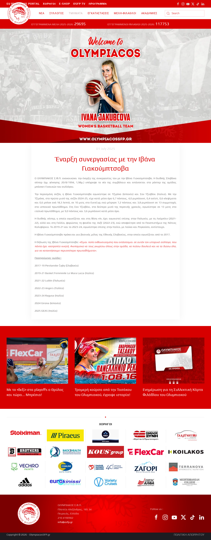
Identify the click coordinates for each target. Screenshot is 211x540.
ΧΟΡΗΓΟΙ (49, 3)
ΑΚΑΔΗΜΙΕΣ (149, 13)
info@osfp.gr (65, 522)
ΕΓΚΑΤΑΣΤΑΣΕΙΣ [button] (98, 13)
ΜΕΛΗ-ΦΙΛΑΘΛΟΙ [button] (125, 13)
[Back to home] (19, 13)
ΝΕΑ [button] (41, 13)
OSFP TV (79, 3)
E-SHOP (64, 3)
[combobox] (184, 13)
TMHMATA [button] (76, 13)
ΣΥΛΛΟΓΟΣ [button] (56, 13)
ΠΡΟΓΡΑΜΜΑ (98, 3)
